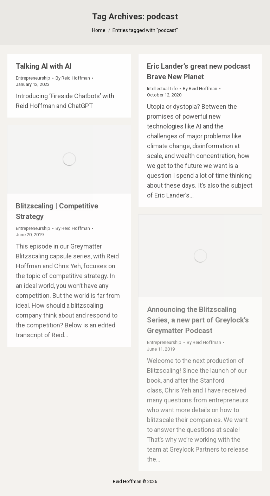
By (73, 78)
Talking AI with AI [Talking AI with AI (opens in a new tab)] (43, 66)
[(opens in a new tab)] (69, 159)
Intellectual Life (162, 88)
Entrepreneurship (33, 78)
